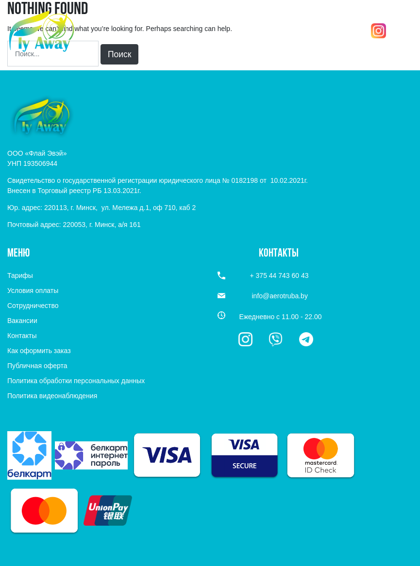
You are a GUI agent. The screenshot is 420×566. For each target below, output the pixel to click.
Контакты (21, 336)
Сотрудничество (32, 305)
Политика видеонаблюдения (52, 396)
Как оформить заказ (39, 351)
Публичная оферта (37, 366)
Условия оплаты (32, 290)
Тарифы (20, 275)
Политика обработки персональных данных (76, 381)
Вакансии (22, 320)
